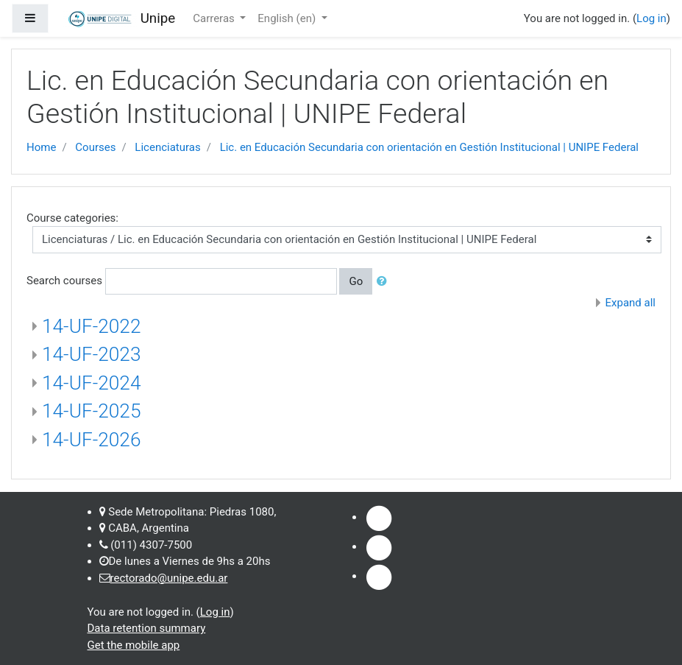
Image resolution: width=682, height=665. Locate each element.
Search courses (64, 280)
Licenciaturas (167, 147)
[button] (384, 281)
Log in (651, 18)
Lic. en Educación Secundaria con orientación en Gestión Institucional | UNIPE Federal (429, 147)
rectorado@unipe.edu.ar (169, 578)
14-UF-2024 (91, 383)
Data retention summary (147, 628)
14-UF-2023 (91, 354)
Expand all (630, 302)
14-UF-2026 (91, 440)
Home (41, 147)
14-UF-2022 (91, 326)
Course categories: (72, 218)
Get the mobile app (134, 645)
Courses (95, 147)
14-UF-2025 (91, 411)
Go (356, 281)
